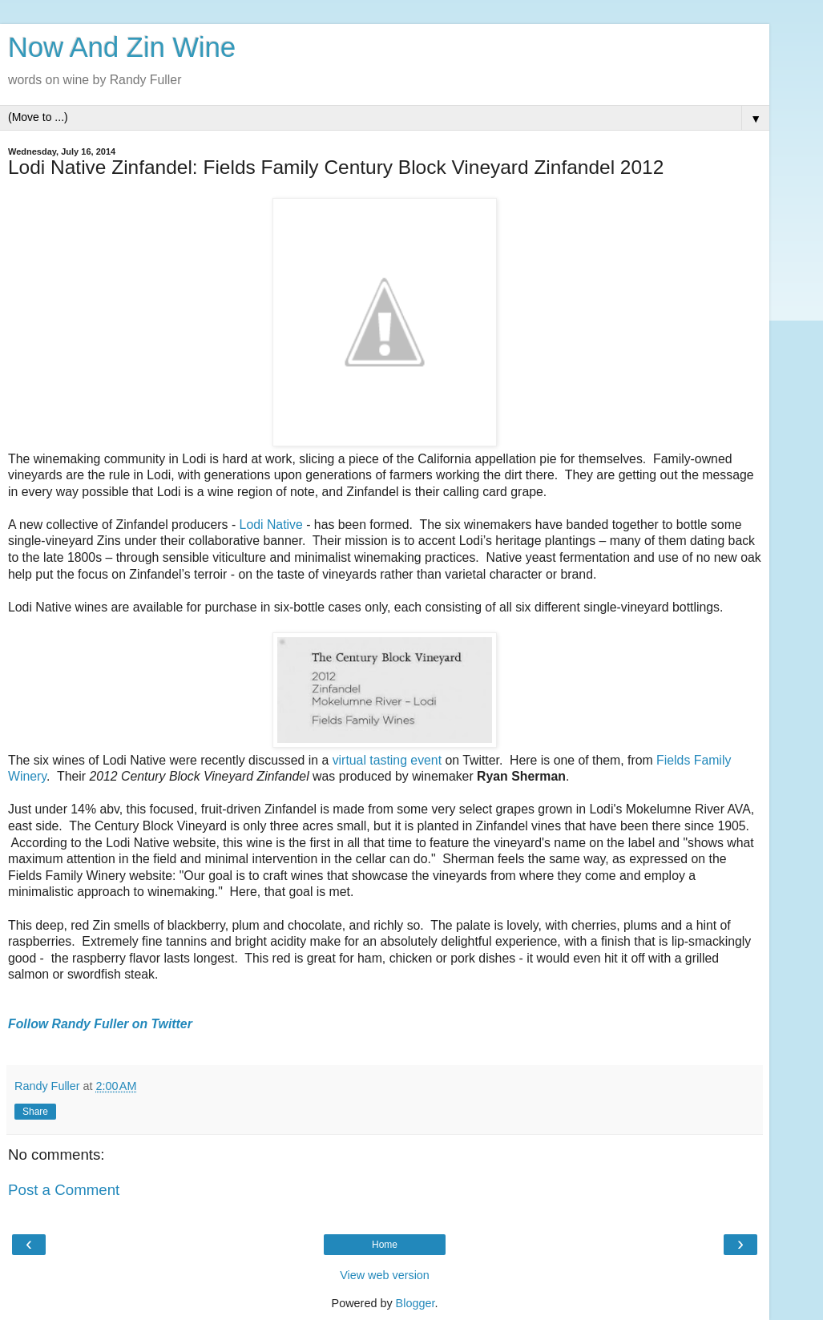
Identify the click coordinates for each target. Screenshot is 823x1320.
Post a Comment (63, 1189)
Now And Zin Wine (122, 47)
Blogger (415, 1303)
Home (384, 1244)
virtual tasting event (387, 760)
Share (35, 1111)
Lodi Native (271, 524)
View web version (385, 1275)
